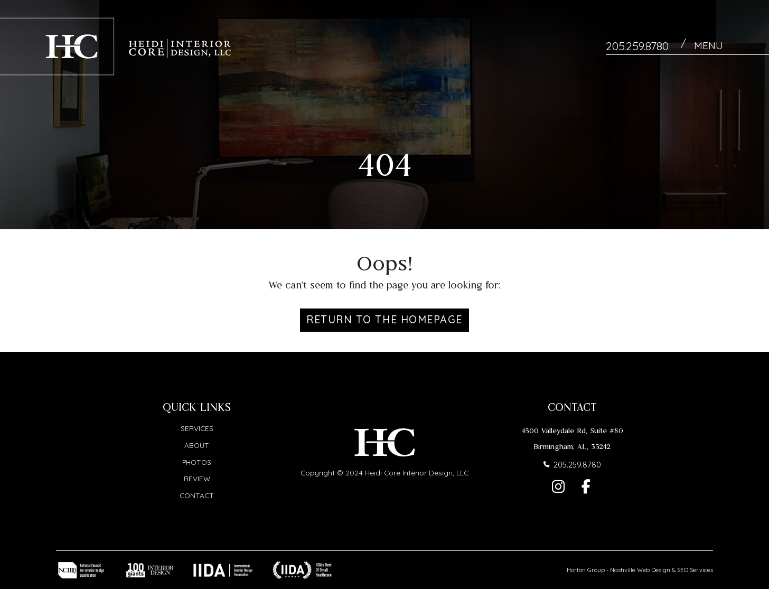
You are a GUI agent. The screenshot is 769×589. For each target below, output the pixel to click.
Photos (196, 461)
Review (197, 478)
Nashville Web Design (640, 570)
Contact (197, 495)
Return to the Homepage (384, 319)
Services (197, 428)
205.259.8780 (637, 46)
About (196, 445)
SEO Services (695, 570)
